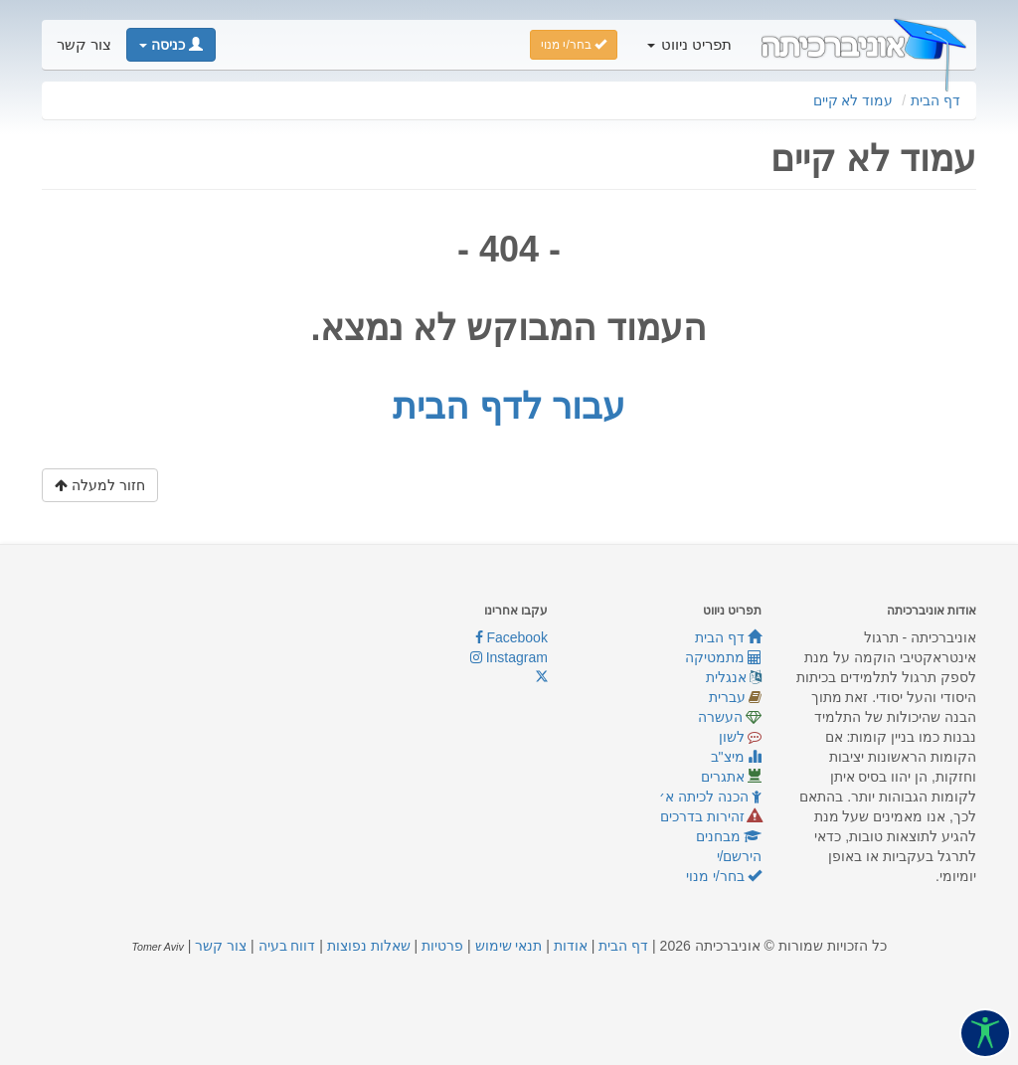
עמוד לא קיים (853, 100)
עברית (736, 697)
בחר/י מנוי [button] (573, 45)
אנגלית (734, 677)
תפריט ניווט (689, 45)
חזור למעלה (100, 485)
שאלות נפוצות (369, 946)
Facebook (511, 637)
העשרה (730, 717)
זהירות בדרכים (711, 816)
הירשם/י (740, 856)
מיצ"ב (737, 757)
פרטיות (442, 946)
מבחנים (729, 836)
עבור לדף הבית (509, 406)
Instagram (509, 657)
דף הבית (935, 100)
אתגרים (732, 777)
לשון (741, 737)
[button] (171, 45)
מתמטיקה (724, 657)
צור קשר (84, 45)
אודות (571, 946)
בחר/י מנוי (724, 876)
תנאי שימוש (509, 946)
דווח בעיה (287, 946)
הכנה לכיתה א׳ (711, 796)
